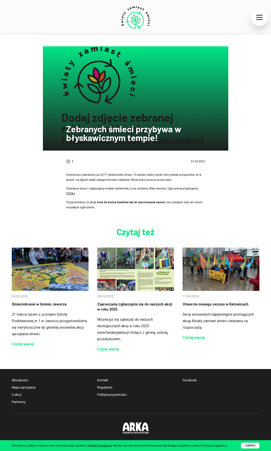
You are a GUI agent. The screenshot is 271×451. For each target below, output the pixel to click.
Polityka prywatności (112, 395)
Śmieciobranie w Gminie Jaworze (39, 304)
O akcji (16, 395)
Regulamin (104, 387)
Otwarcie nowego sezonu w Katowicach (215, 304)
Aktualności (20, 380)
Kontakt (102, 380)
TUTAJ (70, 193)
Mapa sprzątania (23, 387)
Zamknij (250, 445)
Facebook (190, 380)
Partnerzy (19, 402)
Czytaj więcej (23, 344)
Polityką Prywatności (100, 445)
